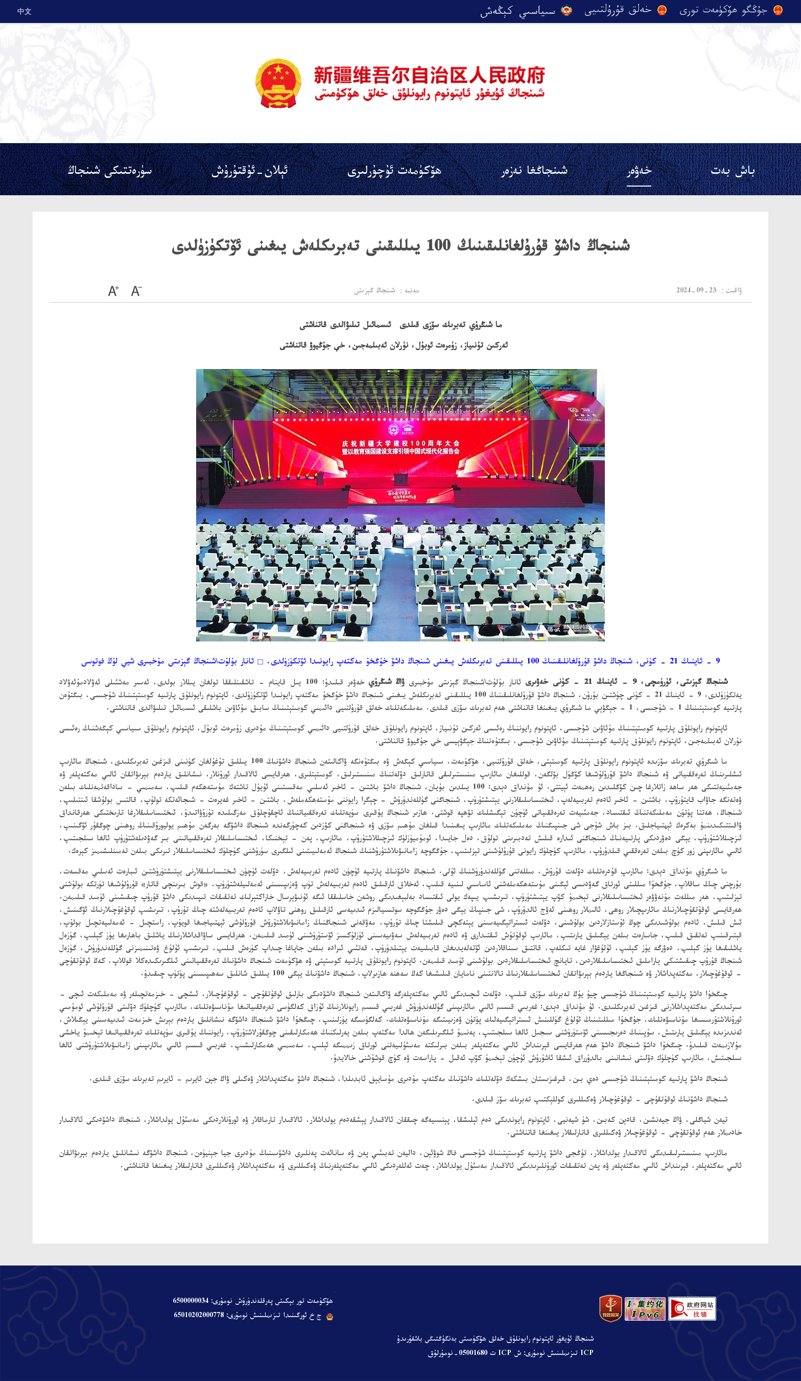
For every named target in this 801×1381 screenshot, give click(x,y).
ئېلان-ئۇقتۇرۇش (249, 173)
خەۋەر (639, 173)
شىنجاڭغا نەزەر (534, 173)
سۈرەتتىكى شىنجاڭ (109, 173)
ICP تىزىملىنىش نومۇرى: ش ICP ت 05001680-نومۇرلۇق (511, 1354)
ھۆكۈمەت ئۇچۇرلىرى (394, 173)
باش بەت (733, 173)
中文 (24, 11)
